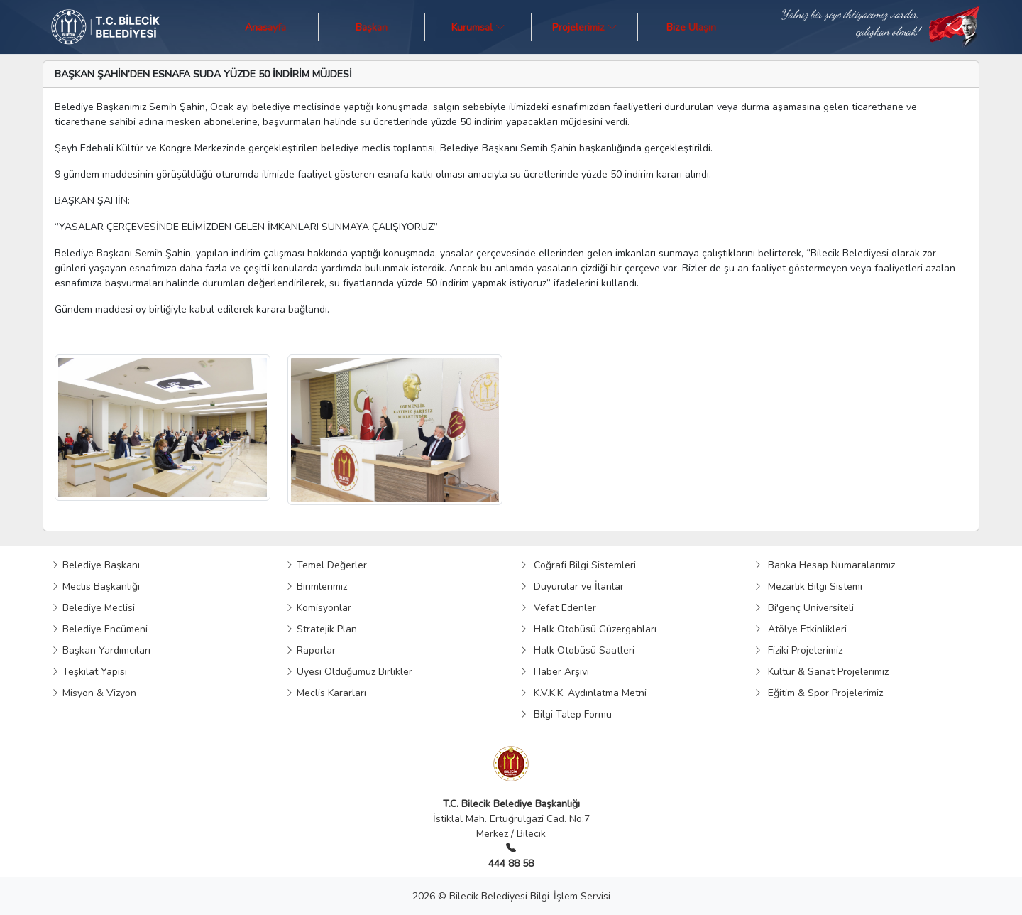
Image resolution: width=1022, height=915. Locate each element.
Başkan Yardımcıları (100, 650)
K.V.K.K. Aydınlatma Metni (583, 693)
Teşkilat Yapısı (89, 671)
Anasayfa (265, 26)
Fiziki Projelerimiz (798, 650)
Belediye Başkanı (95, 565)
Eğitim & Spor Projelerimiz (818, 693)
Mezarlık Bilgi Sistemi (808, 586)
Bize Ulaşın (691, 26)
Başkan (372, 26)
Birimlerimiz (316, 586)
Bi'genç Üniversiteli (804, 607)
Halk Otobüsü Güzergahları (588, 629)
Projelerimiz (584, 26)
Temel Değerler (326, 565)
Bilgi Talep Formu (566, 714)
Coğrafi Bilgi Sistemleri (578, 565)
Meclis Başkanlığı (95, 586)
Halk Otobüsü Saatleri (577, 650)
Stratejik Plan (321, 629)
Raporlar (310, 650)
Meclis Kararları (325, 693)
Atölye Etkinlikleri (800, 629)
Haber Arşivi (554, 671)
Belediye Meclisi (93, 607)
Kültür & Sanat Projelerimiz (821, 671)
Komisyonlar (318, 607)
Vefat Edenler (558, 607)
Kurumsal (478, 26)
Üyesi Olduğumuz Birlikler (348, 671)
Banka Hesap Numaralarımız (824, 565)
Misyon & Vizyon (93, 693)
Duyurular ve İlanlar (572, 586)
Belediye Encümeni (99, 629)
